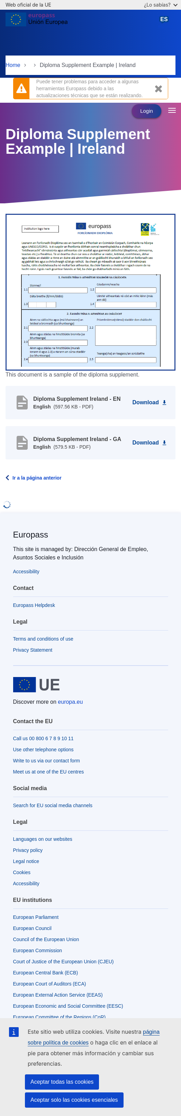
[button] (90, 292)
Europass (30, 534)
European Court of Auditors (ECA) (49, 984)
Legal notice (26, 861)
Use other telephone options (43, 749)
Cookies (22, 872)
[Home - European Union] (36, 22)
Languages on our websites (42, 839)
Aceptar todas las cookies (61, 1082)
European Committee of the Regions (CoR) (59, 1017)
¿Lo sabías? (161, 5)
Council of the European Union (46, 939)
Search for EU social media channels (53, 805)
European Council (32, 928)
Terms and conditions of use (43, 639)
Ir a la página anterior (37, 478)
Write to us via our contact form (46, 760)
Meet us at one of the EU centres (48, 772)
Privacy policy (28, 850)
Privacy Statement (33, 650)
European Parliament (36, 917)
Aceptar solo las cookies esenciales (74, 1100)
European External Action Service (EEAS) (58, 995)
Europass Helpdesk (34, 605)
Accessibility (26, 571)
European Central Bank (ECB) (45, 972)
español (165, 22)
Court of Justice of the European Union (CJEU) (63, 961)
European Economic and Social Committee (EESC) (68, 1006)
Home (13, 65)
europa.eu (70, 702)
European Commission (37, 950)
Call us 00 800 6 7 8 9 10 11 (43, 738)
